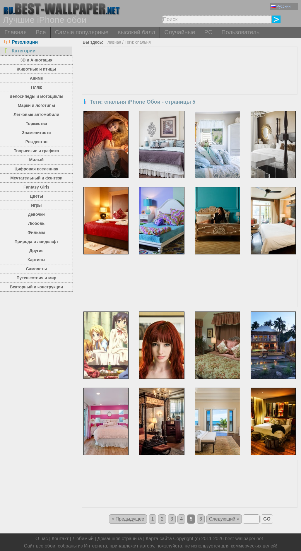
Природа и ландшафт (37, 241)
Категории (19, 50)
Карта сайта (159, 538)
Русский (280, 6)
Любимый (82, 538)
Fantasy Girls (36, 187)
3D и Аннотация (36, 60)
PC (208, 32)
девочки (36, 214)
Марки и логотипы (36, 105)
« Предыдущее (128, 518)
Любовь (36, 223)
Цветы (36, 196)
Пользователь (240, 32)
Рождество (36, 141)
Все (41, 32)
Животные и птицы (36, 69)
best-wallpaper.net (244, 538)
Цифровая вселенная (37, 169)
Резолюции (21, 42)
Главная (15, 32)
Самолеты (36, 268)
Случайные (179, 32)
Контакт (60, 538)
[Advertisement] (189, 91)
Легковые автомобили (36, 114)
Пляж (36, 87)
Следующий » (224, 518)
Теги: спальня (138, 42)
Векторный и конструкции (36, 287)
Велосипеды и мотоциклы (37, 96)
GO (267, 518)
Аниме (36, 78)
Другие (36, 250)
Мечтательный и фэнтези (36, 178)
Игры (36, 205)
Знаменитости (36, 132)
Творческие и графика (36, 150)
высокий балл (136, 32)
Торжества (36, 123)
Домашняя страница (119, 538)
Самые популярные (82, 32)
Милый (36, 160)
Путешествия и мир (36, 278)
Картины (36, 259)
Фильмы (36, 232)
